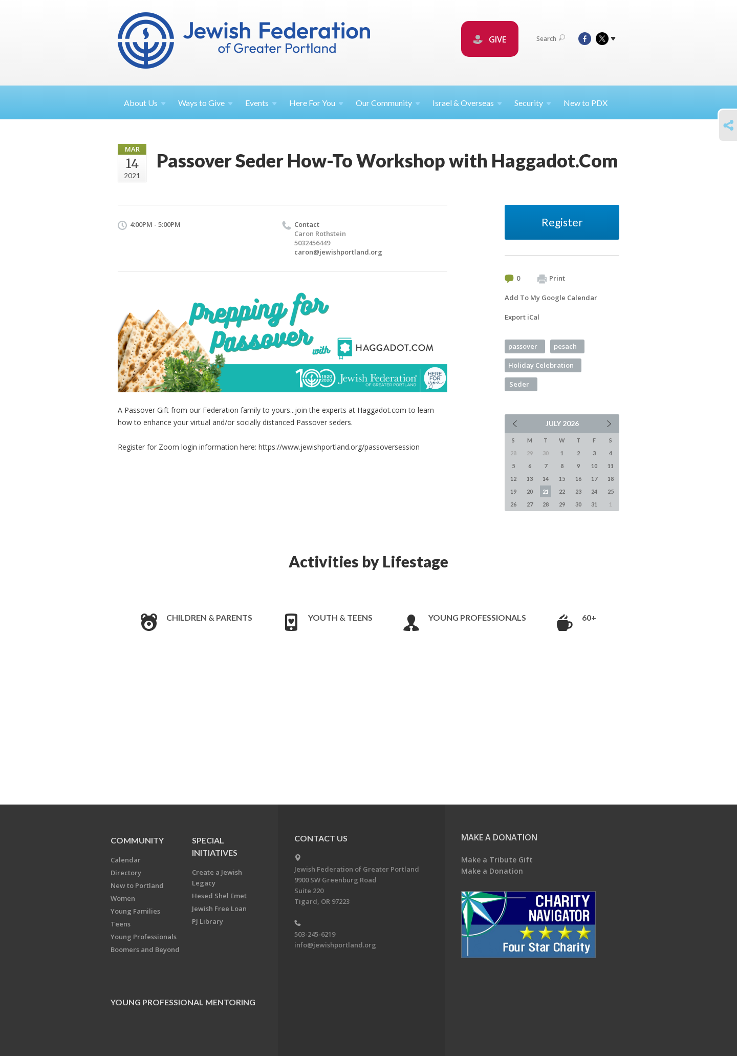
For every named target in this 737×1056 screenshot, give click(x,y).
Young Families (135, 911)
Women (123, 898)
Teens (121, 923)
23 (578, 491)
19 (513, 491)
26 (513, 504)
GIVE (489, 39)
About (145, 103)
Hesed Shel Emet (219, 895)
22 (562, 491)
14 (546, 478)
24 (594, 491)
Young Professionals (477, 617)
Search (550, 38)
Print (551, 278)
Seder (519, 384)
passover (522, 346)
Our (388, 103)
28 (546, 504)
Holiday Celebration (541, 365)
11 (611, 465)
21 (546, 491)
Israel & (467, 103)
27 (530, 504)
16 (578, 478)
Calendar (126, 859)
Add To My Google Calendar (551, 297)
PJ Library (207, 921)
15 (562, 478)
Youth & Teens (340, 617)
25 (611, 491)
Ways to (205, 103)
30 (578, 504)
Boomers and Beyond (145, 949)
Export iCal (522, 317)
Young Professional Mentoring (183, 1002)
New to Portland (137, 885)
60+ (589, 617)
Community (137, 840)
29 (562, 504)
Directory (126, 872)
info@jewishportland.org (335, 944)
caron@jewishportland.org (338, 252)
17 (594, 478)
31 (594, 504)
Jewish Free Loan (219, 908)
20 (530, 491)
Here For (316, 103)
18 (611, 478)
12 (513, 478)
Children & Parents (209, 617)
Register (562, 222)
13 (530, 478)
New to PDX (585, 103)
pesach (565, 346)
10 (594, 465)
